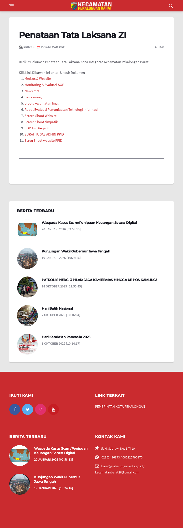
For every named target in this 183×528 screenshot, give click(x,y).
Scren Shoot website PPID (43, 140)
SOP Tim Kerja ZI (37, 128)
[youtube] (53, 409)
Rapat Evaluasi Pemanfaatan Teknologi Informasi (61, 109)
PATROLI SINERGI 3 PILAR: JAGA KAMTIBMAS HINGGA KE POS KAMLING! (99, 280)
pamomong (33, 97)
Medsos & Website (38, 78)
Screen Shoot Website (40, 115)
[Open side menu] (11, 5)
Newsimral (33, 91)
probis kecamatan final (42, 103)
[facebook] (14, 409)
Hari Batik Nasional (57, 308)
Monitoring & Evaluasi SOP (44, 84)
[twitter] (27, 409)
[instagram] (40, 409)
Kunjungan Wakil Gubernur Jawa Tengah (76, 251)
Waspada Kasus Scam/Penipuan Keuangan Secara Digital (89, 223)
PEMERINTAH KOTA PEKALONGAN (120, 406)
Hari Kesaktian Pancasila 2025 (66, 337)
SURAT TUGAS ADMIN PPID (45, 134)
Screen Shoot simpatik (41, 122)
